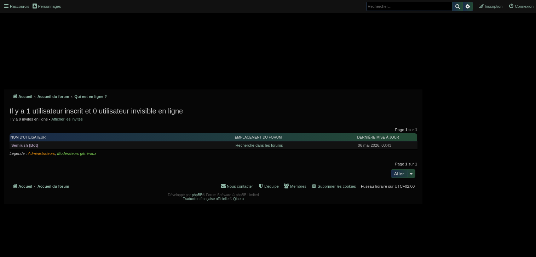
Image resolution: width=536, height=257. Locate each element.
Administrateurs (41, 153)
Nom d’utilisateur (28, 137)
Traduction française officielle (206, 199)
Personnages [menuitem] (47, 6)
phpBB (197, 195)
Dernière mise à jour (378, 137)
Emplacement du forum (258, 137)
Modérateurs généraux (77, 153)
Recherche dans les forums (259, 145)
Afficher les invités (66, 119)
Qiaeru (238, 199)
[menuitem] (521, 6)
